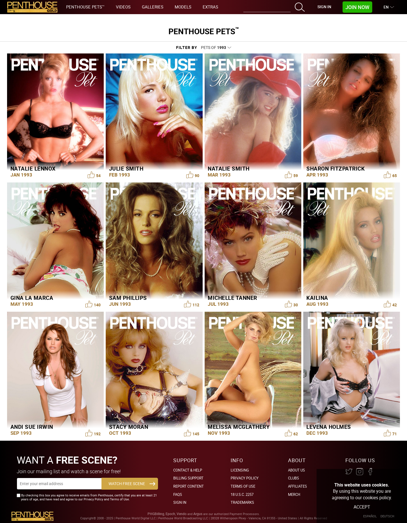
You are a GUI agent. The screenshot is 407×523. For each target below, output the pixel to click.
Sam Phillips (128, 298)
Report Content (188, 486)
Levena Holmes (328, 427)
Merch (294, 494)
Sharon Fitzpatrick (335, 168)
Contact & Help (187, 470)
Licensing (240, 470)
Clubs (293, 478)
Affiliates (297, 486)
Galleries (152, 7)
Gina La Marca (31, 298)
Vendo (182, 513)
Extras (210, 7)
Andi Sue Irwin (31, 427)
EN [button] (387, 7)
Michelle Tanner (232, 298)
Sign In (324, 6)
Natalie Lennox (33, 168)
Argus (197, 513)
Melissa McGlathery (239, 427)
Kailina (317, 298)
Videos (123, 7)
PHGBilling (156, 513)
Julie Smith (126, 168)
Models (183, 7)
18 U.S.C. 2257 (242, 494)
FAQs (177, 494)
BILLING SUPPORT (188, 478)
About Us (296, 470)
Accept (362, 507)
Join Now (357, 7)
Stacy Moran (128, 427)
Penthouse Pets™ (85, 7)
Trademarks (242, 502)
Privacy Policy (245, 478)
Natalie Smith (229, 168)
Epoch (170, 513)
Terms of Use (243, 486)
